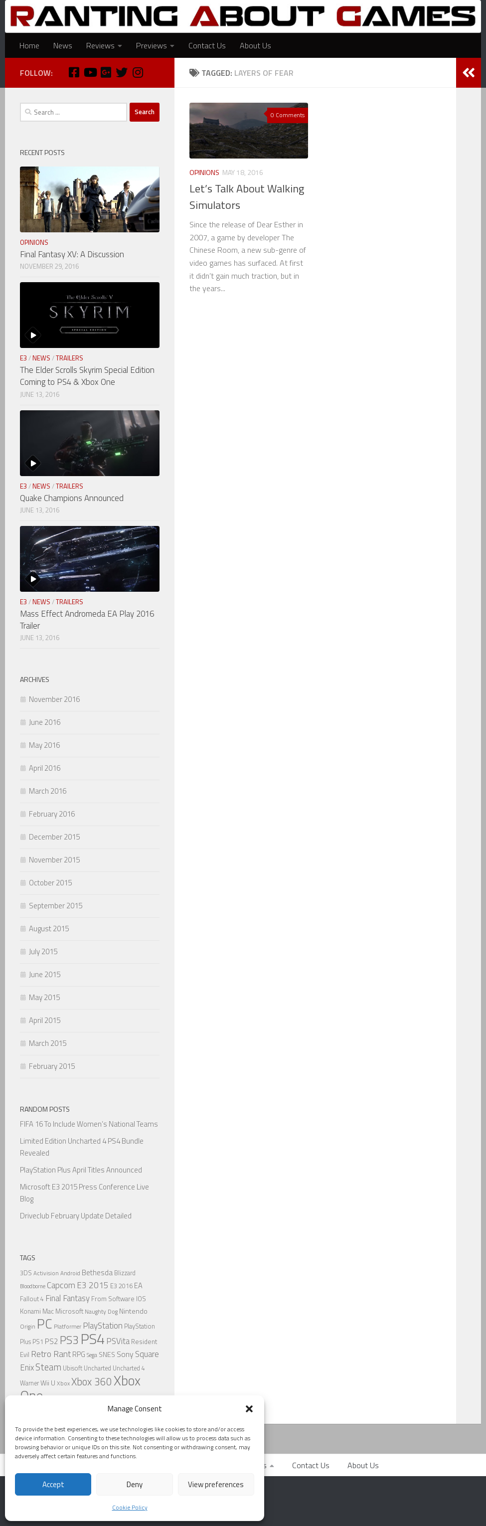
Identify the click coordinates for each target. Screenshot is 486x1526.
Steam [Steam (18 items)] (48, 1367)
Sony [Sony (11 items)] (125, 1354)
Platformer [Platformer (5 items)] (67, 1326)
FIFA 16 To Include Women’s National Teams (89, 1124)
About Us (255, 45)
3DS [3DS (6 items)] (26, 1273)
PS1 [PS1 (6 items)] (37, 1342)
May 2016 (44, 745)
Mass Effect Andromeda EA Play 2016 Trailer (87, 619)
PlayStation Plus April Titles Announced (81, 1170)
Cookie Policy (130, 1507)
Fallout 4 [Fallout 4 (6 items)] (32, 1299)
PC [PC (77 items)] (44, 1324)
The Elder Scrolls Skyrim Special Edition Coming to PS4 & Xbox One (87, 375)
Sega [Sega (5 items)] (92, 1355)
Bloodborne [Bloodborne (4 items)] (32, 1286)
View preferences (216, 1484)
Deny (135, 1484)
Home (29, 45)
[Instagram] (138, 72)
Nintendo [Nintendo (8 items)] (133, 1311)
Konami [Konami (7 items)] (30, 1311)
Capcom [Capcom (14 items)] (61, 1285)
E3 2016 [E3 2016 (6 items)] (121, 1286)
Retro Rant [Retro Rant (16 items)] (51, 1353)
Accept (53, 1484)
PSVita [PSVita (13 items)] (118, 1341)
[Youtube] (90, 72)
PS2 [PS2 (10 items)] (51, 1341)
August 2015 (49, 928)
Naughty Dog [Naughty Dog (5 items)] (101, 1311)
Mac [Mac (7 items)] (48, 1311)
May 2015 (44, 997)
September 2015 (55, 905)
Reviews (100, 45)
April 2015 (44, 1020)
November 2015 (54, 859)
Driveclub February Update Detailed (76, 1215)
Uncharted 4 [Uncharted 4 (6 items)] (129, 1368)
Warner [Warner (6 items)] (29, 1383)
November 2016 (54, 699)
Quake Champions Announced (72, 498)
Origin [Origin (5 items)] (27, 1326)
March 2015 (47, 1043)
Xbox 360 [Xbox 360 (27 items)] (91, 1381)
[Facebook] (74, 72)
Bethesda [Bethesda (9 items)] (97, 1272)
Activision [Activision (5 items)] (46, 1273)
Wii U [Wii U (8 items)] (47, 1382)
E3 (23, 358)
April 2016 (44, 768)
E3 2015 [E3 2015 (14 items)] (93, 1285)
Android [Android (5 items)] (70, 1273)
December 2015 (54, 837)
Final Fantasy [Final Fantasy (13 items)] (67, 1298)
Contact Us (207, 45)
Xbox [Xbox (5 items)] (63, 1383)
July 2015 (43, 951)
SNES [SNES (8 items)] (107, 1354)
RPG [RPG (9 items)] (78, 1354)
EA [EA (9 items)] (138, 1285)
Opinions (204, 172)
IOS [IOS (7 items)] (141, 1299)
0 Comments (288, 115)
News (62, 45)
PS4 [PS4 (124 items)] (92, 1339)
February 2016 (52, 814)
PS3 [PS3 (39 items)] (69, 1340)
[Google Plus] (106, 72)
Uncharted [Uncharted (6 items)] (97, 1368)
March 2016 (47, 791)
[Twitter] (122, 72)
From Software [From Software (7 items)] (113, 1299)
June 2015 (44, 974)
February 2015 (52, 1066)
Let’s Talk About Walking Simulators (246, 196)
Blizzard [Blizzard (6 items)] (125, 1273)
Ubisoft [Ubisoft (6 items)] (72, 1368)
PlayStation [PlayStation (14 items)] (103, 1325)
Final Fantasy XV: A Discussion (72, 254)
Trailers (69, 358)
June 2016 (44, 722)
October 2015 (50, 882)
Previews (151, 45)
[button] (249, 1409)
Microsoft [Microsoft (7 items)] (69, 1311)
